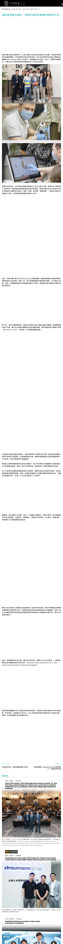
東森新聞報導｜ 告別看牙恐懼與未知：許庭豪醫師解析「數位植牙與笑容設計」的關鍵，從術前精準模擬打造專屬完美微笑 (31, 911)
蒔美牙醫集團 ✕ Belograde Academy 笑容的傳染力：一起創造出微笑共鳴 (47, 768)
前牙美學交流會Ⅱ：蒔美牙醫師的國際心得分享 (15, 767)
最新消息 (7, 9)
